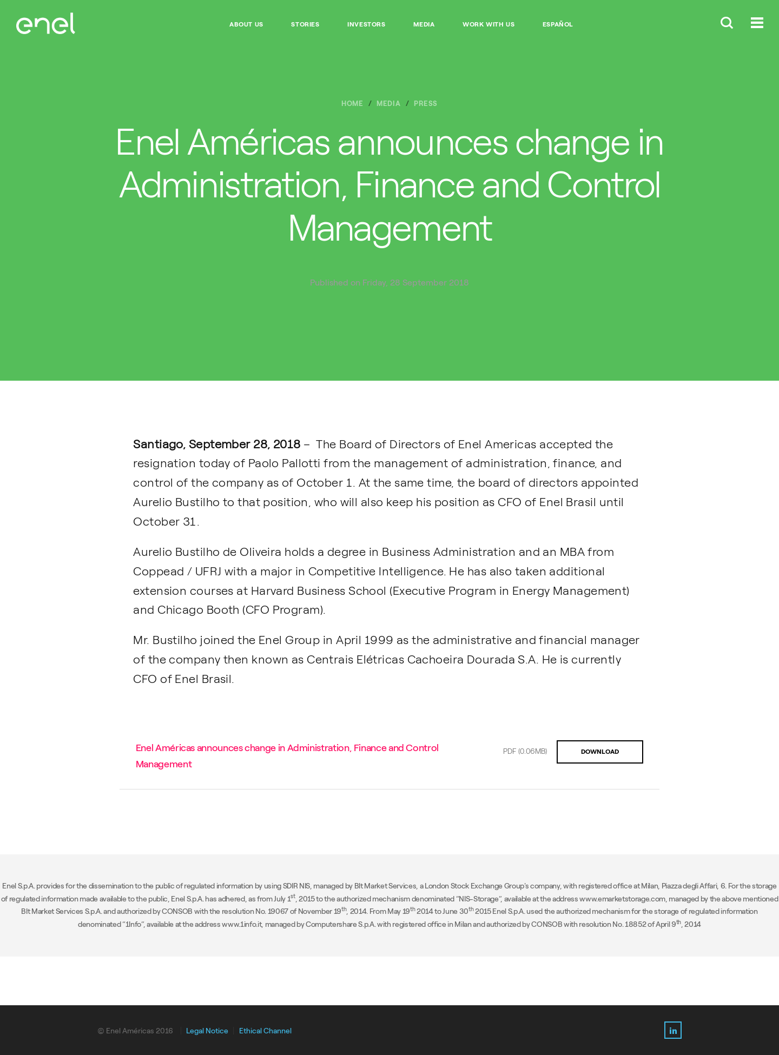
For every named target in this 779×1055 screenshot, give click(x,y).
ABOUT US (246, 24)
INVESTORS (366, 24)
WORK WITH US (488, 24)
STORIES (305, 24)
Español (558, 24)
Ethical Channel (265, 1031)
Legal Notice (207, 1031)
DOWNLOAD (600, 751)
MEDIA (423, 24)
